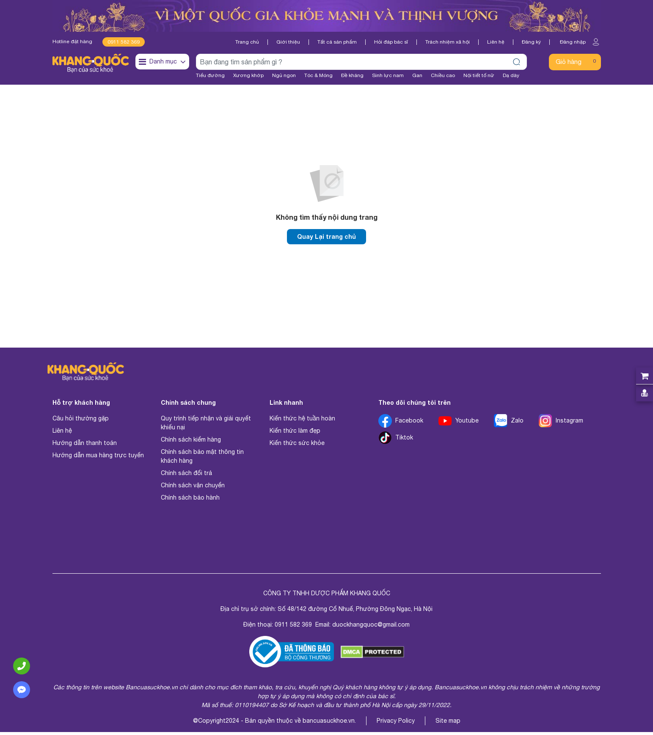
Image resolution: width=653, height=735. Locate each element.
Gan (417, 75)
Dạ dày (511, 75)
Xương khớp (248, 75)
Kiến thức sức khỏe (297, 445)
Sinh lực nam (388, 75)
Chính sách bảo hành (190, 500)
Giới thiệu (288, 42)
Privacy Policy (396, 723)
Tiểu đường (210, 75)
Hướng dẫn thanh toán (84, 445)
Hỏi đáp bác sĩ (391, 42)
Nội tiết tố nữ (478, 75)
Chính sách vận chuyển (193, 488)
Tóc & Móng (318, 75)
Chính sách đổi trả (186, 475)
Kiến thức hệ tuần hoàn (302, 421)
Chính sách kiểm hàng (191, 442)
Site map (447, 723)
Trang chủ (247, 42)
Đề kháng (352, 75)
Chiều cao (443, 75)
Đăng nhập (580, 42)
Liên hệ (495, 42)
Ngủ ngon (284, 75)
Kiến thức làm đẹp (295, 433)
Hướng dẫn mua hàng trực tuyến (98, 458)
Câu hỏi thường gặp (80, 421)
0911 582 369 (123, 42)
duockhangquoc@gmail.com (371, 627)
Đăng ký (531, 42)
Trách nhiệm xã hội (447, 42)
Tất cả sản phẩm (337, 42)
